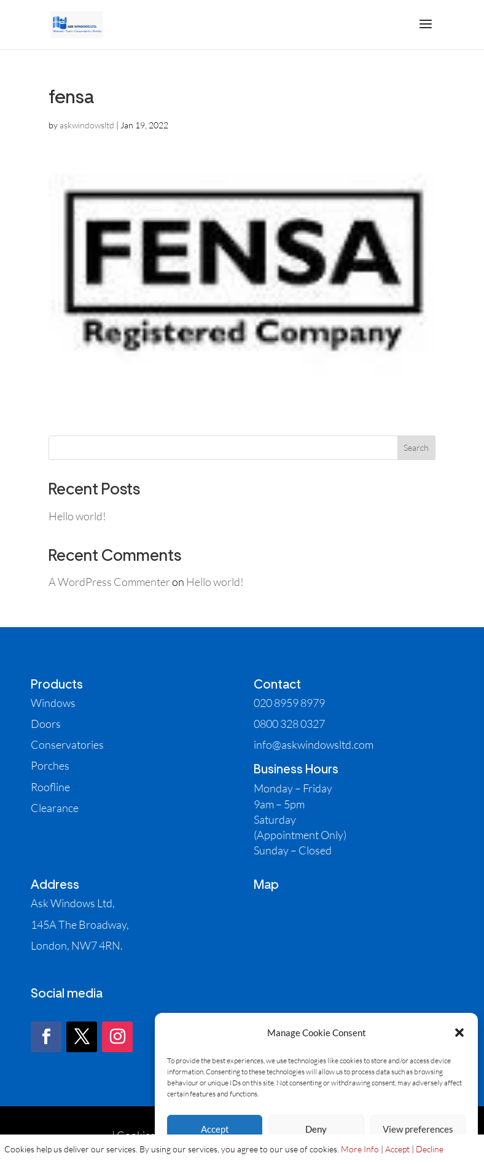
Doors (46, 723)
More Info (360, 1149)
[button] (459, 1032)
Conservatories (67, 744)
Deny (316, 1129)
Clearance (55, 807)
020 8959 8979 (289, 702)
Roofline (50, 787)
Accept (215, 1129)
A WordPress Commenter (109, 581)
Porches (50, 765)
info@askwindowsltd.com (313, 744)
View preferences (418, 1129)
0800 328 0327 (289, 723)
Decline (429, 1149)
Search (416, 447)
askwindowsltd (87, 125)
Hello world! (77, 516)
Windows (53, 702)
